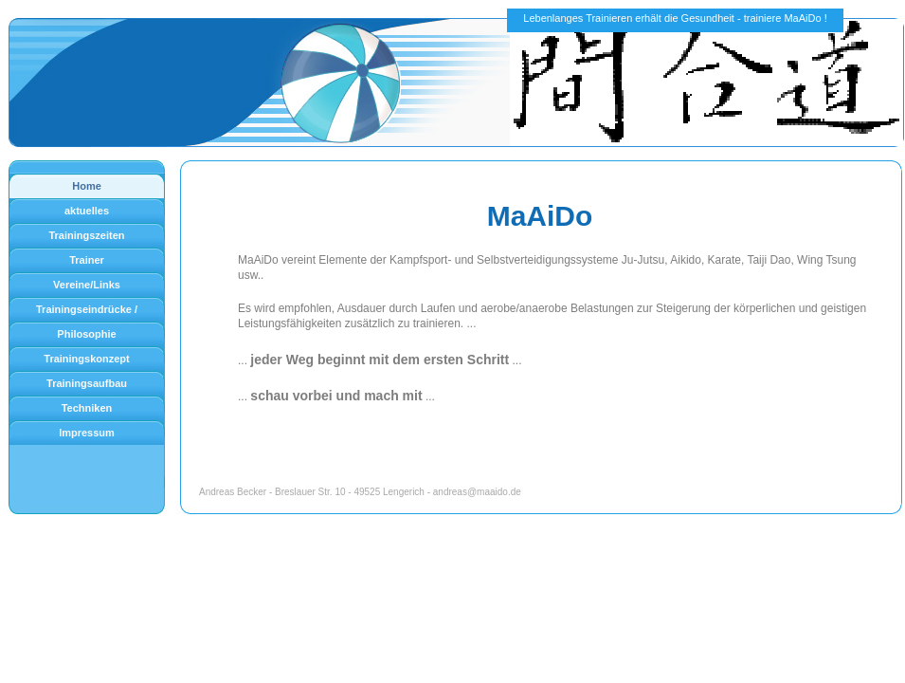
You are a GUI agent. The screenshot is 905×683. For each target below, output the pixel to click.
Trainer (86, 260)
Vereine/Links (86, 284)
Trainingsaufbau (86, 383)
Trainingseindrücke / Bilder (86, 313)
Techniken (87, 408)
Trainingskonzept (86, 358)
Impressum (87, 432)
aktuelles (86, 210)
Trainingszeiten (86, 235)
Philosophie (86, 334)
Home (86, 186)
